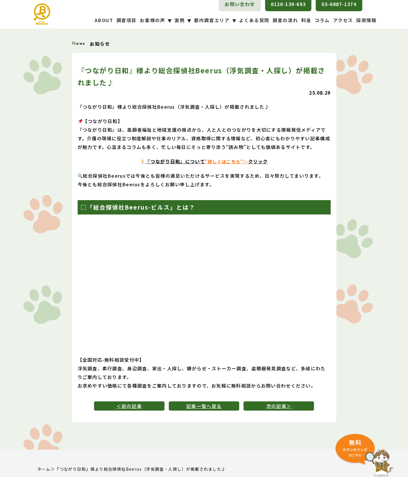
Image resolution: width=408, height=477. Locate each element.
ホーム (44, 469)
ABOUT (104, 20)
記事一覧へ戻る (204, 406)
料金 (306, 20)
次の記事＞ (279, 406)
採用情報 (366, 20)
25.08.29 (319, 92)
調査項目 (126, 20)
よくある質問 (254, 20)
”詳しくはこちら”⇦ (226, 161)
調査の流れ (285, 20)
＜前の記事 (129, 406)
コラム (322, 20)
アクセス (343, 20)
